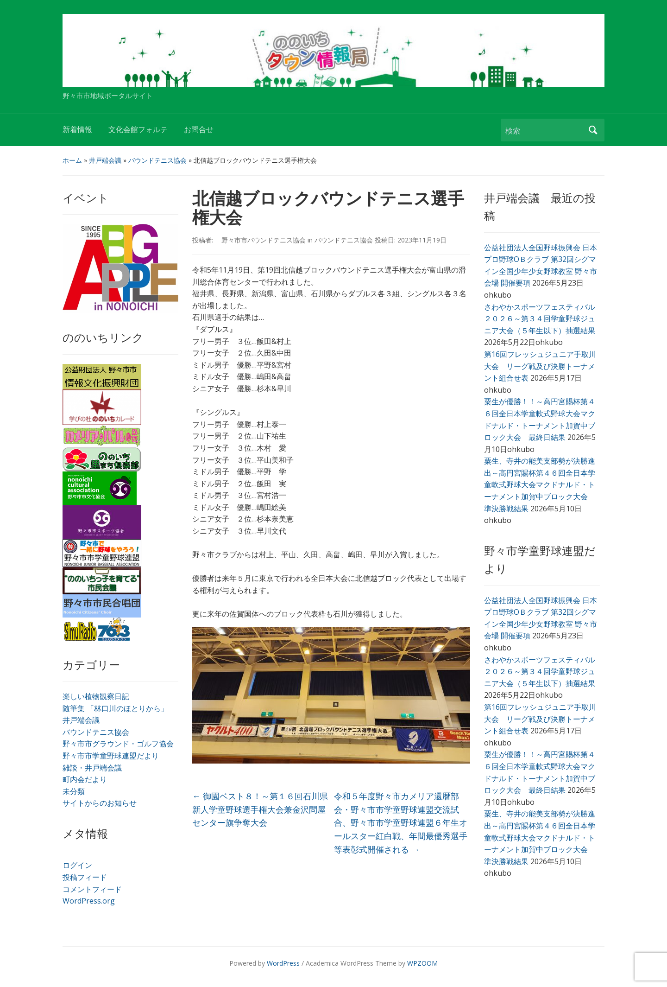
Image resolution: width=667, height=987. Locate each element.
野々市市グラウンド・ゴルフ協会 (118, 744)
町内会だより (85, 779)
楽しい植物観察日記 (96, 696)
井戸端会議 (105, 160)
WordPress (283, 963)
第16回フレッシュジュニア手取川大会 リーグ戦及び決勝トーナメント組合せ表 (540, 366)
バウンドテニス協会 (157, 160)
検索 (593, 130)
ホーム (72, 160)
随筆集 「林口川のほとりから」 (115, 708)
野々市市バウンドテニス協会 (260, 240)
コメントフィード (92, 889)
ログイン (77, 865)
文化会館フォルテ (138, 129)
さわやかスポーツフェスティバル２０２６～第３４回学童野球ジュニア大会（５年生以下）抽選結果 (539, 319)
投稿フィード (85, 877)
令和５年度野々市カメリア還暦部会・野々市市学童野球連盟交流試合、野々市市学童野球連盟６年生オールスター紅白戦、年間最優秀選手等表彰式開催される (400, 822)
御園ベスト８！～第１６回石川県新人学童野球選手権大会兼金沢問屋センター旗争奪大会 (260, 809)
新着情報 (77, 129)
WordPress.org (89, 901)
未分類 (74, 791)
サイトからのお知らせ (100, 803)
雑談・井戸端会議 (92, 768)
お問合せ (199, 129)
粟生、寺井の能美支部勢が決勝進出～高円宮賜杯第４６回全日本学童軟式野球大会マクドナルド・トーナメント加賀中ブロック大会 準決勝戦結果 (539, 484)
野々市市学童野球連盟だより (111, 756)
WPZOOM (422, 963)
